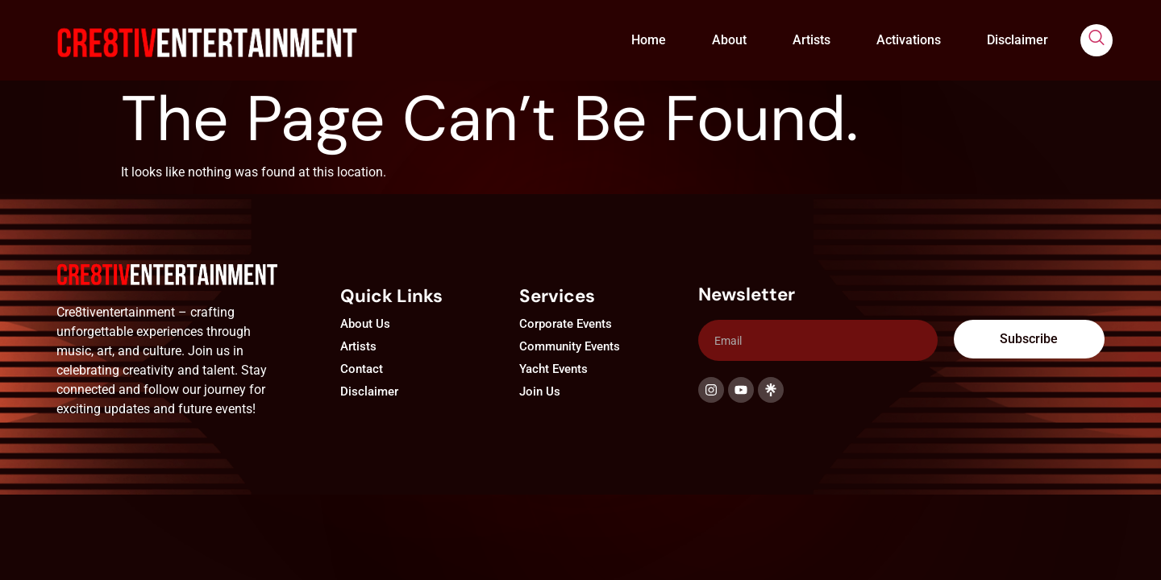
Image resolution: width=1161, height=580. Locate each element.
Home (648, 40)
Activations (908, 40)
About (729, 40)
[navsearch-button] (1096, 40)
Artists (811, 40)
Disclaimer (1017, 40)
